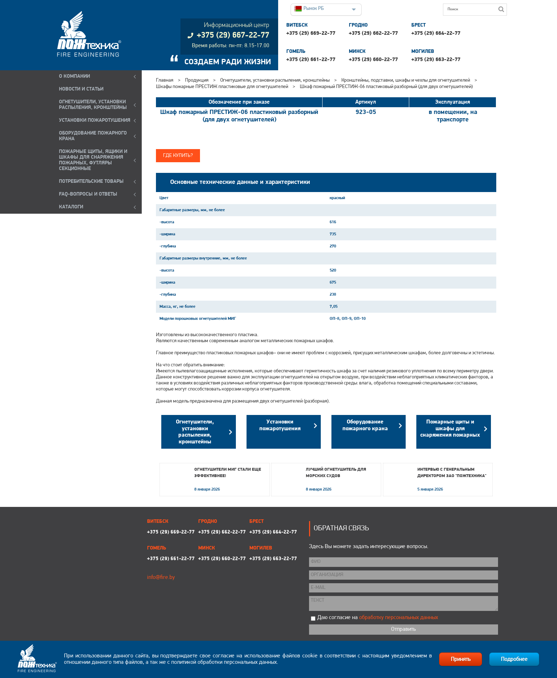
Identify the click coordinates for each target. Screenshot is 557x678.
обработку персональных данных (398, 617)
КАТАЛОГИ (71, 207)
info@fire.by (161, 577)
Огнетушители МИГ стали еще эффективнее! (227, 473)
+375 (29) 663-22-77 (435, 59)
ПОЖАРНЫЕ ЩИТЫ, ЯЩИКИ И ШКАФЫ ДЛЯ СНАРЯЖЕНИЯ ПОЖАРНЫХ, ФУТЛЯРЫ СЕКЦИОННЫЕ (93, 160)
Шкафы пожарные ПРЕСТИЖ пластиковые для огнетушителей (222, 86)
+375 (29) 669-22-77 (310, 33)
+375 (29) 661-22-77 (310, 59)
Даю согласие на (377, 617)
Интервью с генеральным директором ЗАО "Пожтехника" (451, 473)
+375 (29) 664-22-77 (435, 33)
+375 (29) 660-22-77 (373, 59)
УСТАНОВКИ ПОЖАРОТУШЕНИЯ (94, 120)
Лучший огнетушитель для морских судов (336, 473)
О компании (74, 76)
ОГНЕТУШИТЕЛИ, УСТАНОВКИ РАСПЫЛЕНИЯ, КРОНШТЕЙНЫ (93, 104)
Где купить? (178, 155)
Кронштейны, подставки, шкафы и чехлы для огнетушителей (405, 80)
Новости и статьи (81, 89)
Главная (164, 80)
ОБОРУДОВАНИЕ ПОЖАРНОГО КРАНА (93, 136)
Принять (460, 659)
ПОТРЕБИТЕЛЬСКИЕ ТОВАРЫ (91, 181)
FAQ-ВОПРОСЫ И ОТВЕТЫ (88, 194)
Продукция (197, 80)
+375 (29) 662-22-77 (373, 33)
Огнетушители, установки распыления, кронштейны (275, 80)
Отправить (403, 629)
